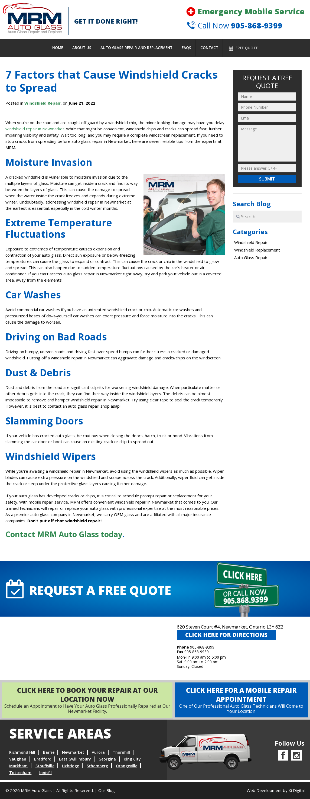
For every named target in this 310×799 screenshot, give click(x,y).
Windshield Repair (42, 103)
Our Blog (106, 790)
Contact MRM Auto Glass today (63, 534)
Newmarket (73, 753)
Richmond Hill (22, 753)
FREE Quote (242, 48)
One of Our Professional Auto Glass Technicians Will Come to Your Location (238, 701)
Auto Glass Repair (250, 257)
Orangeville (126, 767)
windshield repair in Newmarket (34, 128)
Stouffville (44, 767)
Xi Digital (297, 790)
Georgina (107, 760)
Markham (18, 767)
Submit (267, 179)
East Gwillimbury (75, 760)
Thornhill (121, 753)
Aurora (98, 753)
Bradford (42, 760)
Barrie (48, 753)
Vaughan (17, 760)
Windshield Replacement (257, 250)
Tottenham (20, 774)
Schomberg (97, 767)
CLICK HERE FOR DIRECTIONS (227, 636)
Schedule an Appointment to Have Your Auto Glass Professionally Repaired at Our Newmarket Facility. (84, 701)
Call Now (233, 26)
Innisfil (45, 774)
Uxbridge (70, 767)
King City (132, 760)
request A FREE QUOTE (91, 589)
